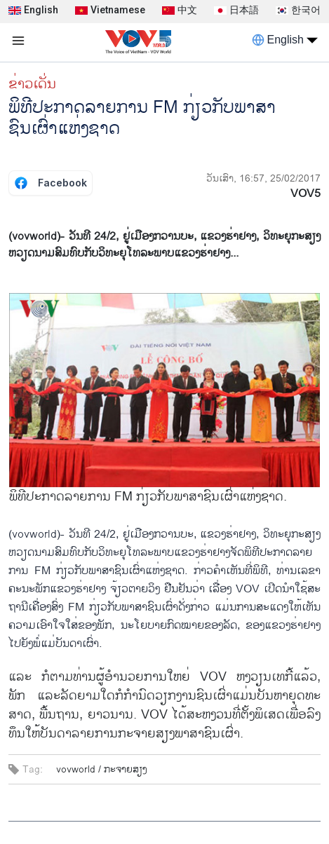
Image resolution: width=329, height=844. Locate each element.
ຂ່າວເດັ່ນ (32, 84)
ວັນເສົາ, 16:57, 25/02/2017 (263, 178)
